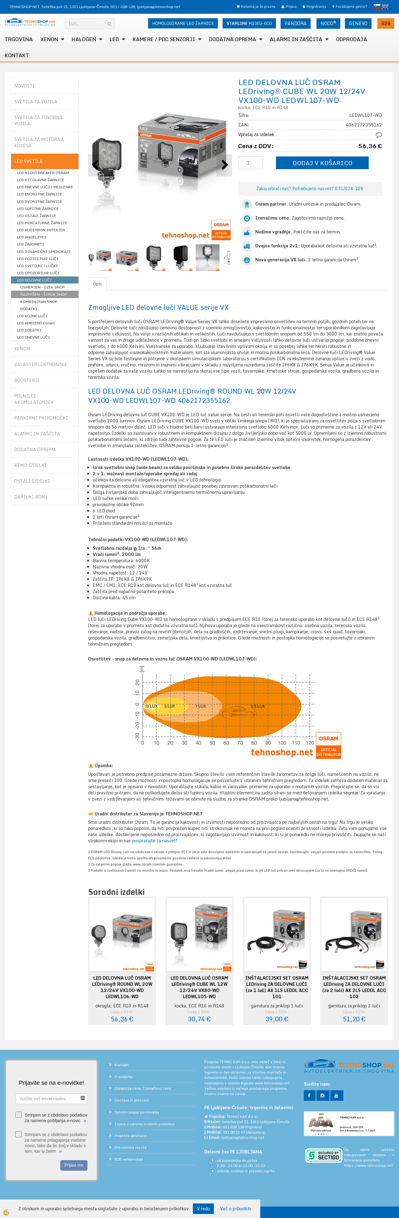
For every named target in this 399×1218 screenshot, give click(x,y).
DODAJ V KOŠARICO (322, 163)
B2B (385, 23)
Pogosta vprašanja (131, 1136)
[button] (224, 165)
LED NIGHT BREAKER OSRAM (43, 173)
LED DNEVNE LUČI (33, 337)
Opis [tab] (97, 283)
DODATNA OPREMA (232, 39)
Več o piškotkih (235, 1209)
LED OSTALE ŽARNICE (36, 216)
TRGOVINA (19, 39)
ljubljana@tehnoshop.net (158, 7)
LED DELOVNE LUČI (34, 280)
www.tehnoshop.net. (273, 1083)
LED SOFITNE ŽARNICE (38, 209)
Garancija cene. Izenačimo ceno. (143, 1088)
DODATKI (28, 309)
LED (114, 39)
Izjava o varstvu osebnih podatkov (145, 1124)
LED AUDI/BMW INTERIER (41, 230)
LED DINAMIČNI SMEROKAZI (44, 251)
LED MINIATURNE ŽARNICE (42, 223)
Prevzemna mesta (130, 1147)
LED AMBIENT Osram (36, 323)
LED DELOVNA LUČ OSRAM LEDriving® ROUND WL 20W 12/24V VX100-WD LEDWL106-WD (122, 987)
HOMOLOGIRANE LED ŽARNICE (183, 23)
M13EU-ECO (249, 23)
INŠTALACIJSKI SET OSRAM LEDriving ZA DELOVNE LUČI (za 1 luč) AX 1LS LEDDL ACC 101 (276, 987)
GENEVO (358, 23)
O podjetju (124, 1076)
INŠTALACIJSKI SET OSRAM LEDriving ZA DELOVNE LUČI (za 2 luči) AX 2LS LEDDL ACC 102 (354, 987)
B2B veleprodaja (129, 1159)
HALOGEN (84, 39)
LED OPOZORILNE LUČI (38, 273)
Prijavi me (73, 1165)
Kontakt (17, 55)
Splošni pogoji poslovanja (137, 1112)
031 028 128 (233, 1127)
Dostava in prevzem (132, 1100)
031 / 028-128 (123, 7)
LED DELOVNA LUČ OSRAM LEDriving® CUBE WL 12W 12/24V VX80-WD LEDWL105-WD (199, 987)
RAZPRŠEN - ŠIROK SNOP (43, 294)
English (385, 6)
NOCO (328, 23)
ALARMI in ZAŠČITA (296, 39)
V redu (203, 1208)
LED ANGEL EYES (32, 237)
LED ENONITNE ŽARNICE (39, 194)
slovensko (377, 6)
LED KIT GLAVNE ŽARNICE (40, 180)
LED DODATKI (29, 330)
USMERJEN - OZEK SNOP (42, 287)
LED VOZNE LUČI (32, 316)
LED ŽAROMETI (30, 244)
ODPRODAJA (351, 39)
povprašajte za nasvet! (155, 840)
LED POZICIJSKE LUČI (38, 259)
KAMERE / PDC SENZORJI (164, 39)
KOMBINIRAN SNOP (38, 302)
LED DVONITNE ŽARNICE (39, 201)
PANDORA (296, 23)
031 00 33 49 (234, 1132)
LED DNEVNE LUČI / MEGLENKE (45, 187)
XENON (49, 39)
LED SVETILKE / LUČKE (37, 266)
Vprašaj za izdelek (256, 134)
